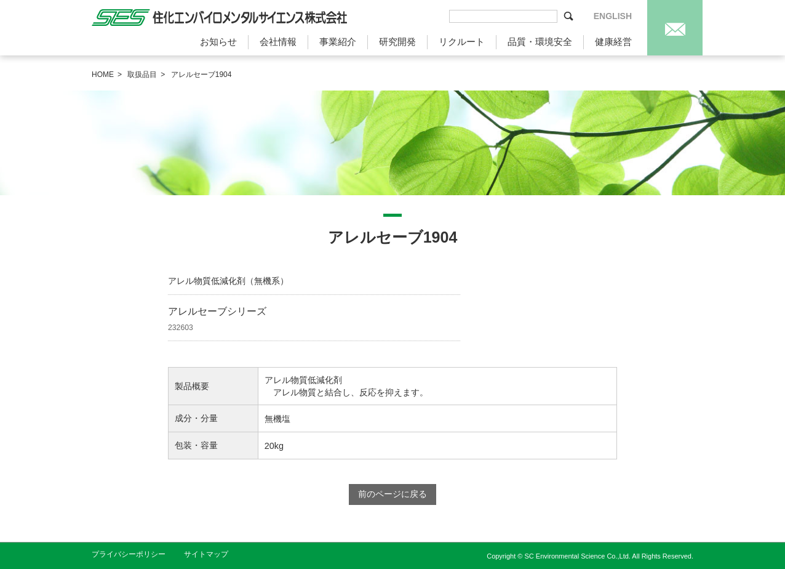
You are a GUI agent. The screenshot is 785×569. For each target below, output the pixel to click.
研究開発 (397, 41)
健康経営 (613, 41)
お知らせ (218, 41)
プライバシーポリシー (128, 554)
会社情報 (278, 41)
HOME (103, 74)
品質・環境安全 (540, 41)
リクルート (462, 41)
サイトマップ (206, 554)
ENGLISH (613, 16)
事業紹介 (337, 41)
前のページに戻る (392, 494)
